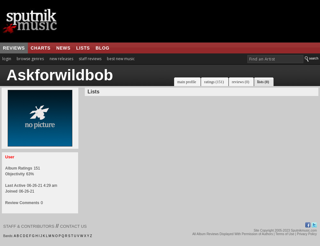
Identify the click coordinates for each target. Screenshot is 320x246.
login (6, 58)
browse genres (30, 58)
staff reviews (90, 58)
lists (83, 48)
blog (102, 48)
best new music (121, 58)
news (63, 48)
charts (41, 48)
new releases (61, 58)
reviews (14, 48)
